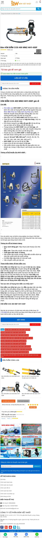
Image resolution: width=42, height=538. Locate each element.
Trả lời (3, 418)
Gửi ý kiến (33, 407)
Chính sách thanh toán (6, 482)
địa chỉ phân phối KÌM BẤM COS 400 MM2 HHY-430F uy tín (16, 338)
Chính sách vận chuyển (6, 485)
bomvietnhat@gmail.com (12, 508)
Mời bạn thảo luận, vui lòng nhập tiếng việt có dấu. (13, 406)
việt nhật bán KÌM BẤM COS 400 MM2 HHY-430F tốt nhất (16, 349)
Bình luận (10, 49)
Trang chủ (3, 13)
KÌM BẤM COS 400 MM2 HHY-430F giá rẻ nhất (13, 343)
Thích (8, 418)
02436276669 (14, 505)
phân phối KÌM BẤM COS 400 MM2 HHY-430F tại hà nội (15, 346)
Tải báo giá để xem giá (11, 70)
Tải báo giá (38, 53)
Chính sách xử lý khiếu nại (7, 493)
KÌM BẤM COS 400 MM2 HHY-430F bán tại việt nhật (14, 352)
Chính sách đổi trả (5, 488)
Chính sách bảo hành (6, 490)
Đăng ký (37, 466)
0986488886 (12, 503)
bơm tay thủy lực (27, 112)
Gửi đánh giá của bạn (8, 401)
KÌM (19, 13)
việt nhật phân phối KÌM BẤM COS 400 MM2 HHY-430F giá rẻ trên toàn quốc (19, 355)
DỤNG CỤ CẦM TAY (12, 13)
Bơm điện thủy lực (10, 112)
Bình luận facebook (23, 401)
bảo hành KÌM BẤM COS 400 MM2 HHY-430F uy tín (14, 335)
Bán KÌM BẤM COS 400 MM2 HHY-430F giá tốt (17, 329)
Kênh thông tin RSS (5, 496)
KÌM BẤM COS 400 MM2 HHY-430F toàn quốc (13, 332)
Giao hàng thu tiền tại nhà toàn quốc (15, 73)
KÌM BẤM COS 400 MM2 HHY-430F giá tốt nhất (13, 341)
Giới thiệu (3, 479)
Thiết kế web (23, 531)
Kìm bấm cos (8, 108)
